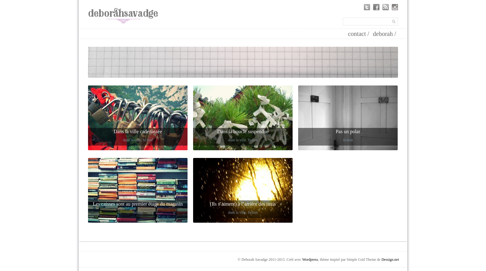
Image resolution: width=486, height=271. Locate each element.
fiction (147, 140)
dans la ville (132, 140)
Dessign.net (390, 259)
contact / (358, 33)
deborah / (384, 33)
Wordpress (310, 259)
